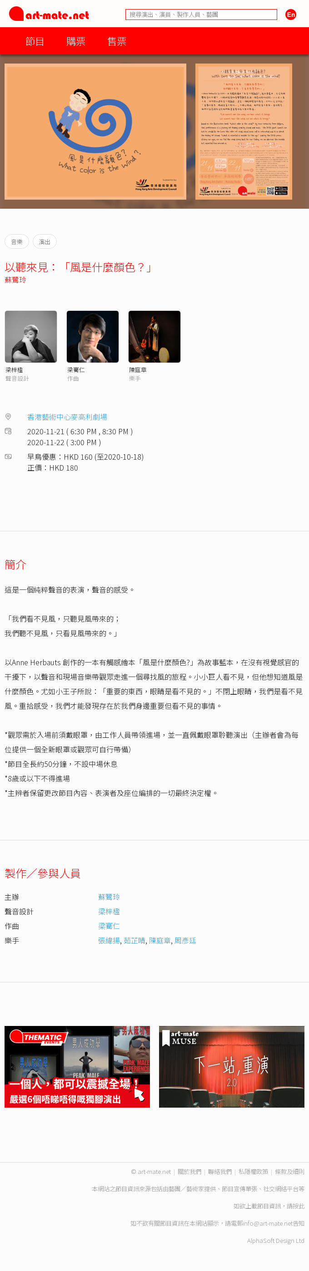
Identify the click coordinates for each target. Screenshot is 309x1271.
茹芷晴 (134, 940)
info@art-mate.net (268, 1223)
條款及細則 (289, 1171)
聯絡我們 (220, 1171)
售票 (116, 41)
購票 (75, 41)
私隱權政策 (253, 1171)
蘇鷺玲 (15, 279)
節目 (35, 41)
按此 (298, 1206)
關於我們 (189, 1171)
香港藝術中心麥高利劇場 (67, 416)
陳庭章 (138, 369)
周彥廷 (185, 940)
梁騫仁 (76, 369)
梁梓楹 (14, 369)
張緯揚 (109, 940)
